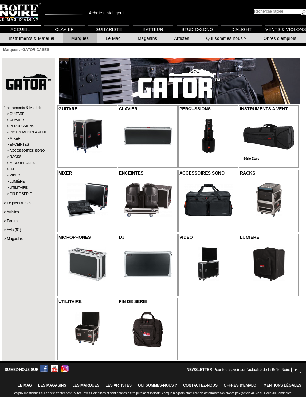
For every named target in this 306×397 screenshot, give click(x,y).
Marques (80, 38)
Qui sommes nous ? (226, 38)
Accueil (20, 29)
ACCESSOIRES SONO (27, 150)
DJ (12, 169)
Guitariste (109, 29)
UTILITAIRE (18, 187)
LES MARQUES (85, 385)
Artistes (181, 38)
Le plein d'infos (19, 203)
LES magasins (52, 385)
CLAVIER (17, 120)
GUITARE (17, 114)
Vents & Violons (285, 29)
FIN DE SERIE (21, 193)
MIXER (15, 138)
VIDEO (15, 175)
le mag (25, 385)
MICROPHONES (22, 163)
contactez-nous (200, 385)
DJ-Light (241, 29)
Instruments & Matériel (31, 38)
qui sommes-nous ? (157, 385)
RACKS (15, 157)
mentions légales (282, 385)
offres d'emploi (240, 385)
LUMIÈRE (17, 181)
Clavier (64, 29)
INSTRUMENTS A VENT (28, 132)
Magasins (147, 38)
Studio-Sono (197, 29)
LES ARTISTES (118, 385)
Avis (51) (14, 230)
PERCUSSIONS (22, 126)
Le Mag (113, 38)
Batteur (153, 29)
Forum (12, 221)
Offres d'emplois (280, 38)
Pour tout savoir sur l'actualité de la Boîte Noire (252, 370)
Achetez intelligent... (108, 12)
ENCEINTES (19, 144)
